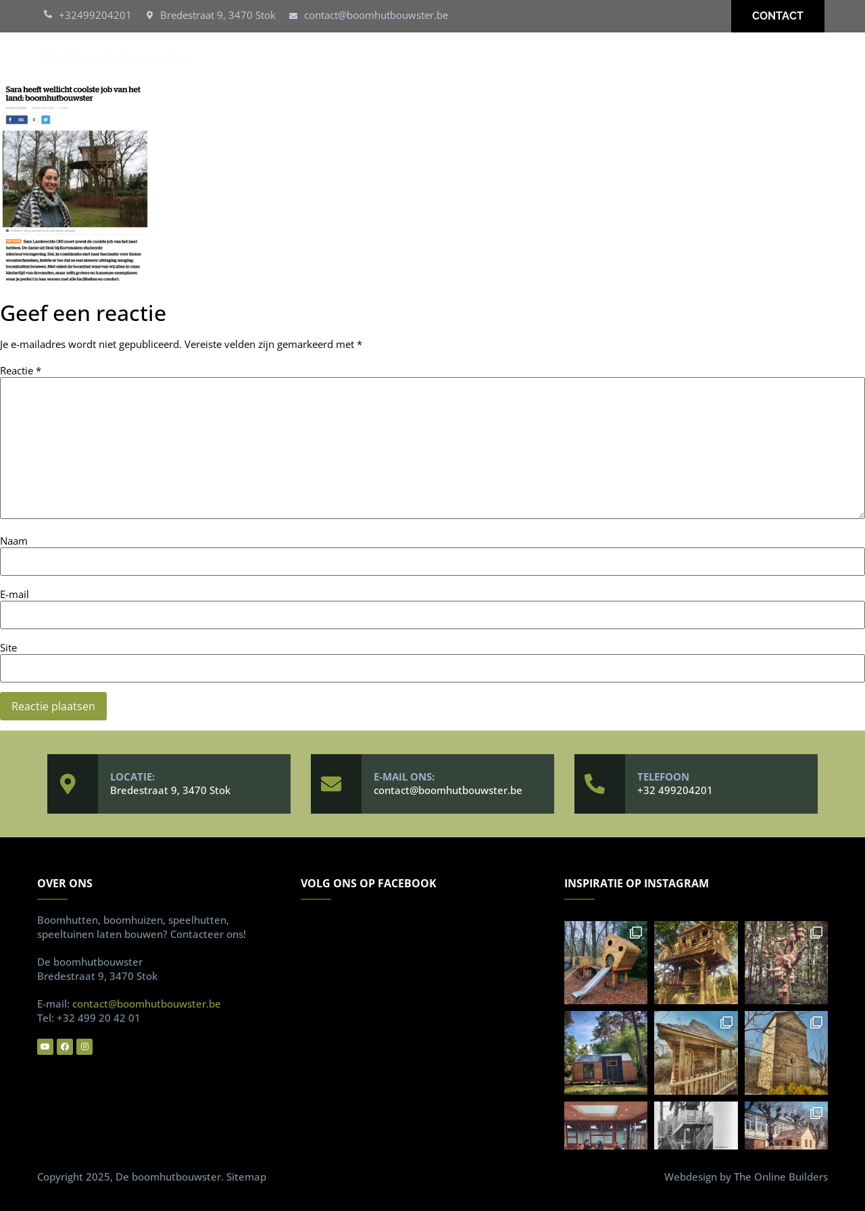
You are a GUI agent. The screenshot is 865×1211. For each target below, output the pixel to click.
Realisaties (549, 58)
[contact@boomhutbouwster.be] (293, 16)
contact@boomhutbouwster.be (376, 15)
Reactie (20, 371)
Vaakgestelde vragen (745, 58)
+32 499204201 (675, 790)
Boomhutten (377, 58)
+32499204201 (95, 15)
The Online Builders (781, 1176)
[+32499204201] (48, 14)
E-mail (14, 594)
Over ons (632, 58)
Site (8, 648)
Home (300, 58)
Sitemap (246, 1176)
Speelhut (465, 58)
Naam (14, 541)
